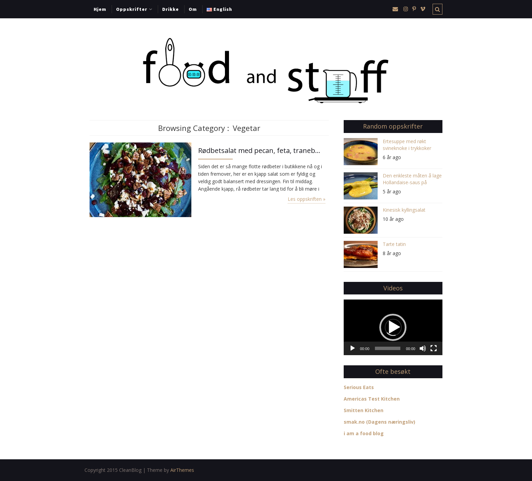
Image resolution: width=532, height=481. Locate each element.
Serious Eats (359, 387)
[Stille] (422, 348)
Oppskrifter (131, 9)
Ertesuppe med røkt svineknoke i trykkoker (407, 144)
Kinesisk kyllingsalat (404, 210)
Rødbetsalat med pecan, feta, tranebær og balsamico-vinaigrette (261, 150)
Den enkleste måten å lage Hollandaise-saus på (412, 179)
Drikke (170, 9)
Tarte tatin (394, 244)
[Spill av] (352, 348)
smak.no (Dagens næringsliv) (379, 422)
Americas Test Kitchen (372, 399)
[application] (393, 327)
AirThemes (182, 470)
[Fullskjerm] (433, 348)
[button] (392, 327)
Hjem (100, 9)
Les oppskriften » (306, 199)
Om (193, 9)
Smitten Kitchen (363, 410)
